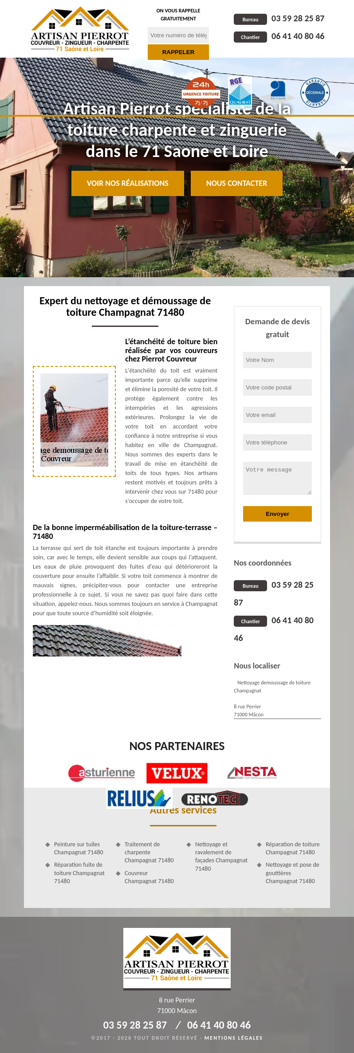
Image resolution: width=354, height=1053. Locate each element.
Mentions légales (234, 1038)
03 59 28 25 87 (279, 18)
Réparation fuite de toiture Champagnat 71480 (79, 872)
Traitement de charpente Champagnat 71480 (149, 852)
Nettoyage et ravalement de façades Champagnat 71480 (221, 856)
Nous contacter (236, 183)
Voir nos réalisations (128, 183)
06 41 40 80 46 (279, 36)
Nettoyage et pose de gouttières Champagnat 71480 (292, 872)
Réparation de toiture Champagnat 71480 (293, 848)
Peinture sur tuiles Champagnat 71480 (78, 848)
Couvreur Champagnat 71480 (149, 877)
